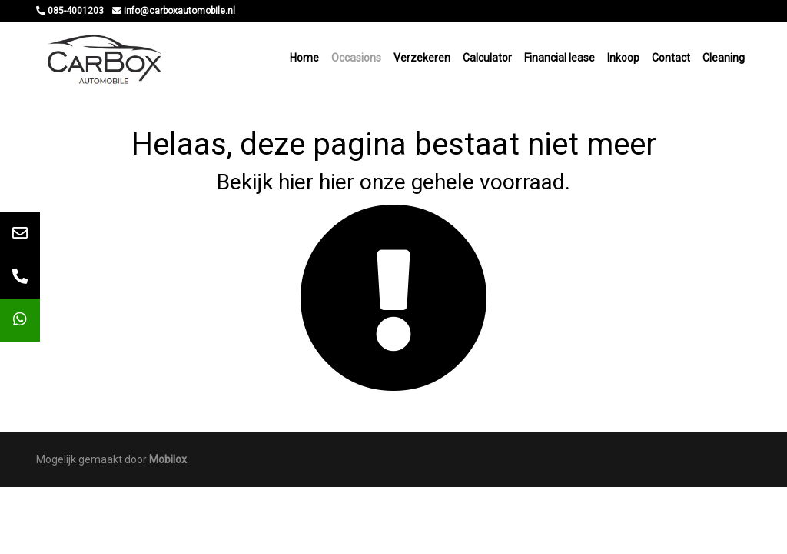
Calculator (487, 58)
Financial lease (559, 58)
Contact (671, 58)
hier (296, 182)
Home (304, 58)
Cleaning (723, 58)
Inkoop (623, 58)
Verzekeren (422, 58)
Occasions (356, 58)
